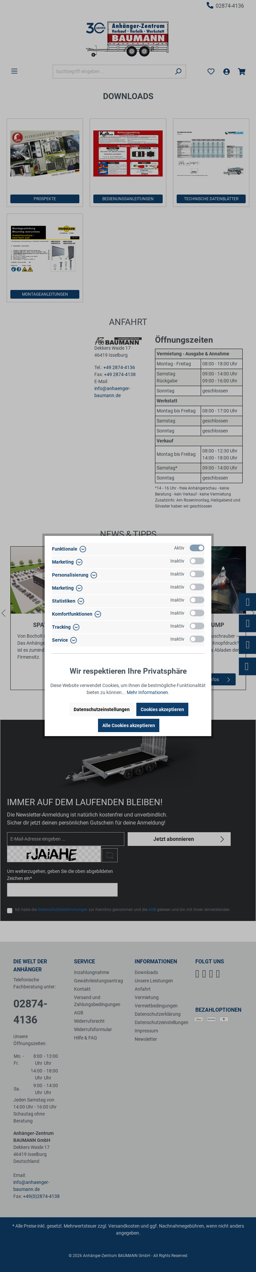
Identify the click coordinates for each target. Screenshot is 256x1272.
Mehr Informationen (147, 692)
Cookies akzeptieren (162, 709)
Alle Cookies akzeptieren (128, 725)
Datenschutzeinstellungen (102, 709)
